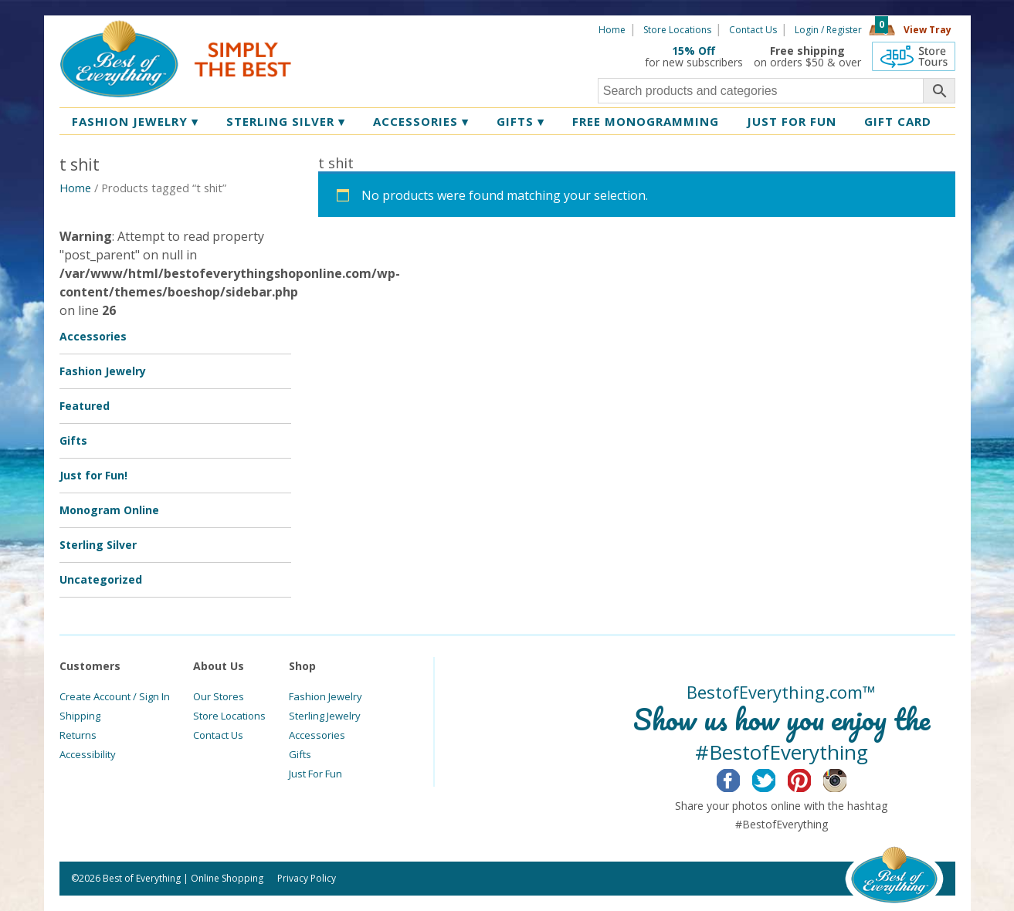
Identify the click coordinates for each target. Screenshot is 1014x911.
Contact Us (753, 29)
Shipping (79, 716)
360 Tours (913, 56)
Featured (84, 405)
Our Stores (218, 696)
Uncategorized (100, 579)
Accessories (421, 121)
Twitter (775, 778)
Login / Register (828, 29)
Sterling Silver (285, 121)
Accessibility (87, 754)
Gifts (520, 121)
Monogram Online (109, 510)
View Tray (927, 29)
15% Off (693, 50)
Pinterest (811, 778)
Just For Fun (315, 774)
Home (612, 29)
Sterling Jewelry (325, 716)
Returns (78, 735)
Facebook (740, 778)
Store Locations (677, 29)
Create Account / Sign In (114, 696)
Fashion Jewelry (135, 121)
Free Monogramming (645, 121)
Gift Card (897, 121)
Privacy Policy (306, 878)
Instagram (846, 778)
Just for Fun (791, 121)
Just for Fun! (93, 475)
